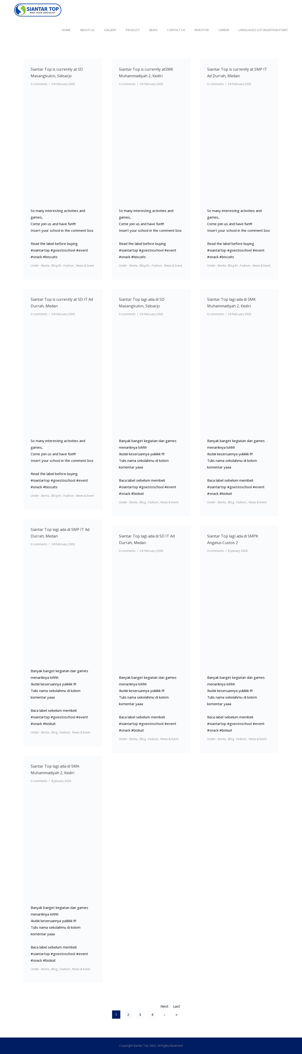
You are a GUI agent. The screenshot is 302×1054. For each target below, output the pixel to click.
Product (133, 30)
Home (66, 30)
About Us (87, 30)
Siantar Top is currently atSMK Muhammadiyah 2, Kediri (146, 72)
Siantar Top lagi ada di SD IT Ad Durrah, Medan (147, 539)
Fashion (68, 266)
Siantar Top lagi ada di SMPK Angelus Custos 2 (232, 539)
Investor (202, 30)
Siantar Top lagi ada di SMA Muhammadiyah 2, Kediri (55, 769)
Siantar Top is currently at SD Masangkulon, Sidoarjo (57, 72)
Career (223, 30)
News (153, 30)
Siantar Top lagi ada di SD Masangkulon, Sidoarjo (141, 303)
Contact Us (176, 30)
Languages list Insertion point (263, 30)
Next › (164, 1007)
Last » (176, 1007)
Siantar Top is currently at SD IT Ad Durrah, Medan (62, 303)
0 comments (39, 84)
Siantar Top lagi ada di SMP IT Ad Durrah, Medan (60, 533)
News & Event (85, 266)
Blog (143, 502)
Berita (45, 266)
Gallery (110, 30)
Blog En (56, 266)
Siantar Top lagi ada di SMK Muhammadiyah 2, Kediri (231, 303)
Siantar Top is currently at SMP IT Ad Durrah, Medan (237, 72)
